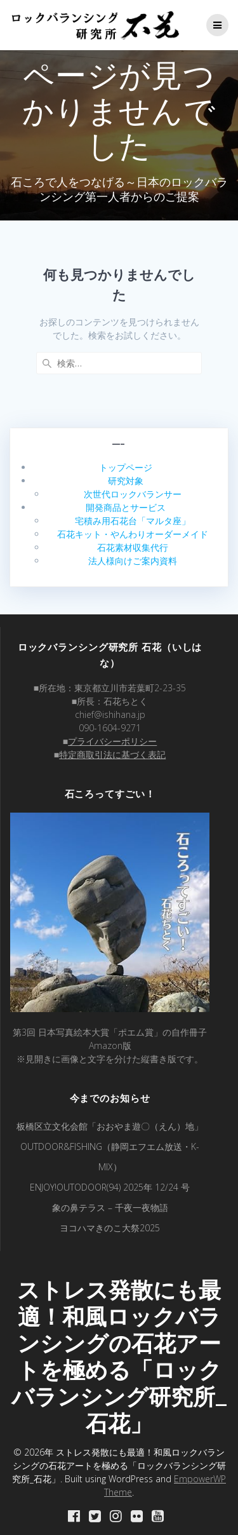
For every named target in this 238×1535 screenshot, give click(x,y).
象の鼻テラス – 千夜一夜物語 (110, 1207)
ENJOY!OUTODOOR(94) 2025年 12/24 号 (110, 1187)
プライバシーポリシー (112, 741)
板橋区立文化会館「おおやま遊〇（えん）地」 (110, 1126)
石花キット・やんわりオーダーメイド (132, 534)
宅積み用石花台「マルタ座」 (132, 521)
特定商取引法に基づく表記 (112, 754)
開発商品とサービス (126, 507)
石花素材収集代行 (132, 547)
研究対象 (125, 481)
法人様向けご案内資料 (132, 561)
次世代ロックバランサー (133, 494)
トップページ (125, 467)
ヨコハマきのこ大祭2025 (110, 1228)
